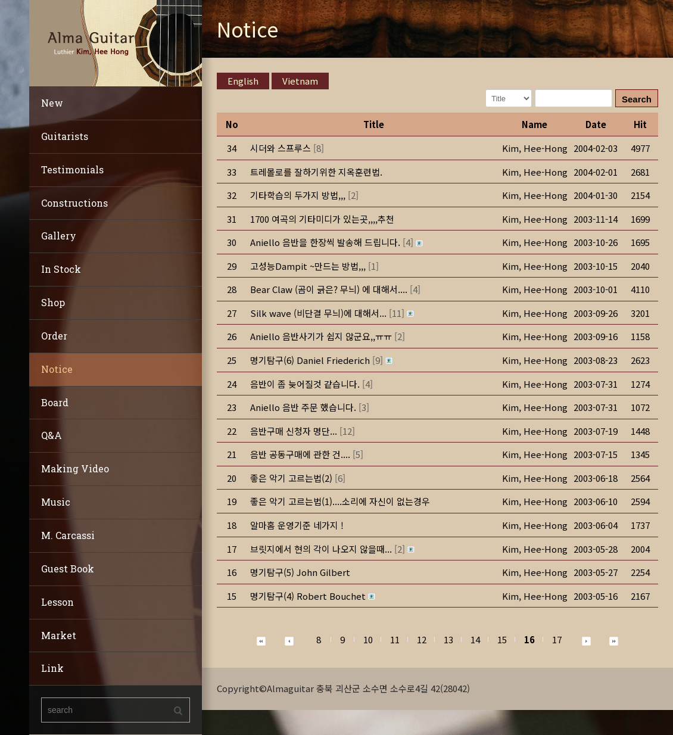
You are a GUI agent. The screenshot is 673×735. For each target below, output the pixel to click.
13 (448, 639)
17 (557, 639)
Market (58, 635)
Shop (53, 302)
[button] (535, 148)
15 (502, 639)
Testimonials (72, 169)
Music (55, 502)
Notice (57, 369)
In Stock (61, 269)
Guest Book (67, 568)
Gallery (58, 235)
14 (475, 639)
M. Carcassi (68, 535)
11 (395, 639)
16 (529, 639)
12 (421, 639)
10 (368, 639)
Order (54, 335)
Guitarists (64, 136)
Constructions (74, 203)
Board (54, 402)
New (52, 102)
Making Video (75, 468)
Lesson (57, 602)
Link (52, 668)
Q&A (51, 435)
